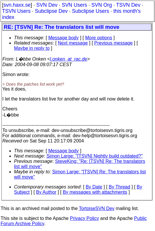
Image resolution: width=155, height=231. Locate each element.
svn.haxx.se (17, 5)
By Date (94, 186)
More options (98, 37)
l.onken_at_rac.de (68, 59)
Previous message (113, 42)
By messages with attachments (95, 192)
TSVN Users (16, 11)
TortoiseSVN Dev (96, 208)
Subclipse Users (90, 11)
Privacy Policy (84, 218)
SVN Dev (46, 5)
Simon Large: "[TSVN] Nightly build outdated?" (94, 156)
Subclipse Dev (51, 11)
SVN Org (101, 5)
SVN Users (74, 5)
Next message (73, 42)
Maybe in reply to (32, 48)
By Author (46, 192)
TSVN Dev (128, 5)
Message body (63, 37)
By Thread (119, 186)
